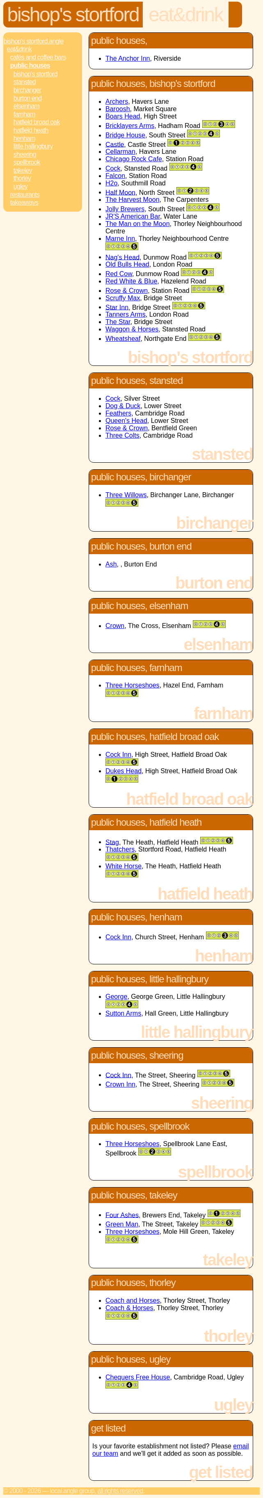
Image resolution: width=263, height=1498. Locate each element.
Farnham (24, 114)
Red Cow (118, 273)
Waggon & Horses (131, 329)
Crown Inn (120, 1084)
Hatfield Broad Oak (37, 122)
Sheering (25, 154)
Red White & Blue (131, 281)
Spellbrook (27, 162)
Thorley (22, 178)
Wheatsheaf (122, 338)
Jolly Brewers (124, 209)
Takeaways (24, 202)
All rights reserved (120, 1490)
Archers (116, 101)
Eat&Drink (186, 14)
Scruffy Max (122, 298)
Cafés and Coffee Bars (38, 57)
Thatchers (120, 849)
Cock (112, 168)
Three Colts (122, 435)
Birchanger (27, 90)
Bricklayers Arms (129, 125)
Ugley (20, 186)
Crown (114, 625)
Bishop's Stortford (73, 14)
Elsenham (26, 106)
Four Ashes (122, 1214)
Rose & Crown (126, 290)
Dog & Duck (122, 405)
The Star (117, 321)
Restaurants (24, 194)
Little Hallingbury (33, 146)
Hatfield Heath (31, 130)
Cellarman (120, 151)
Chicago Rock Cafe (133, 158)
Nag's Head (122, 256)
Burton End (28, 98)
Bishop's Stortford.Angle (34, 41)
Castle (114, 144)
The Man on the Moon (137, 223)
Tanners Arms (125, 314)
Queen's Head (126, 420)
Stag (112, 841)
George (116, 996)
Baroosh (117, 108)
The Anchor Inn (127, 58)
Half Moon (120, 192)
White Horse (123, 866)
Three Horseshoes (132, 685)
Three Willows (125, 494)
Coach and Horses (132, 1300)
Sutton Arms (123, 1013)
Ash (111, 564)
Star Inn (116, 307)
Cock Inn (118, 754)
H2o (111, 183)
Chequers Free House (137, 1377)
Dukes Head (123, 770)
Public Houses (30, 65)
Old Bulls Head (127, 264)
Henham (24, 138)
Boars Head (122, 116)
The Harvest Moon (132, 199)
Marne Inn (120, 238)
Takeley (23, 170)
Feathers (118, 413)
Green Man (121, 1224)
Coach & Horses (129, 1307)
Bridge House (125, 135)
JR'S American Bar (132, 216)
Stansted (25, 81)
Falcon (115, 175)
